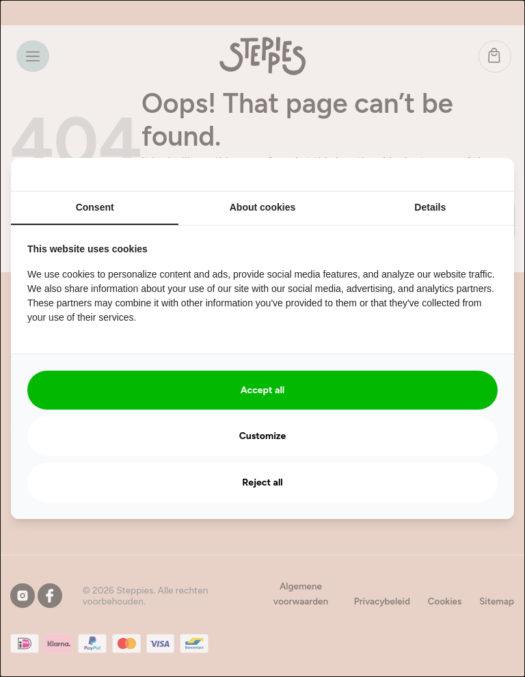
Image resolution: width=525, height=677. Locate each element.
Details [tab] (430, 207)
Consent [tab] (95, 207)
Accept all (263, 390)
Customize (262, 436)
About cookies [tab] (262, 207)
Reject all (262, 482)
